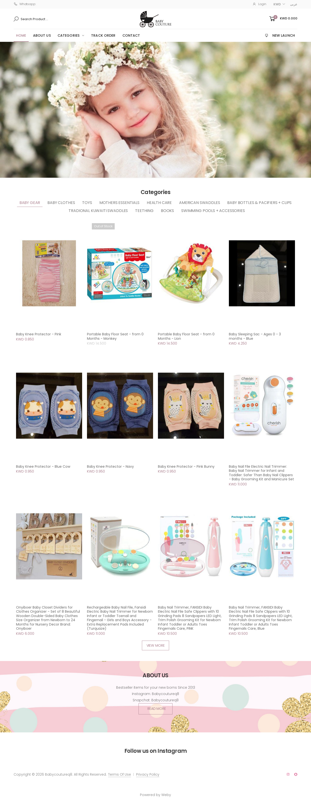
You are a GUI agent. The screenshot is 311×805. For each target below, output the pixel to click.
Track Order (103, 35)
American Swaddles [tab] (199, 202)
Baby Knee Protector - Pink (38, 334)
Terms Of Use (119, 774)
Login (259, 4)
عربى (293, 4)
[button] (282, 19)
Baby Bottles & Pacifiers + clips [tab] (259, 202)
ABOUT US (42, 35)
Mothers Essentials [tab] (119, 202)
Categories (68, 35)
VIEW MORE (156, 645)
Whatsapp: (25, 4)
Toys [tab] (87, 202)
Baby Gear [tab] (29, 202)
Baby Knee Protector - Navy (110, 466)
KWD (277, 4)
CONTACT (131, 35)
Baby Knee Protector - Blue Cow (43, 466)
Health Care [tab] (159, 202)
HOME (21, 35)
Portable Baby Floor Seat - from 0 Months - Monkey (115, 336)
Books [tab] (167, 210)
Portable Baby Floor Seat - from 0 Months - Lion (186, 336)
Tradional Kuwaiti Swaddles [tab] (98, 210)
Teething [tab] (144, 210)
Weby (166, 794)
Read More (156, 708)
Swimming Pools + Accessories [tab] (213, 210)
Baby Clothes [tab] (61, 202)
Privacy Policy (147, 774)
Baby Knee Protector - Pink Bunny (186, 466)
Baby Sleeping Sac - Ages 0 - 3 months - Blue (255, 336)
